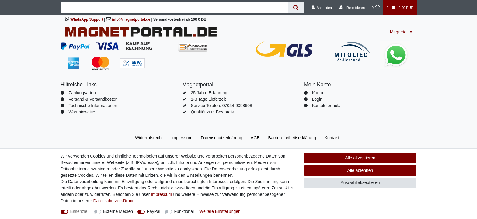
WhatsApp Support (86, 19)
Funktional (184, 211)
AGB (255, 137)
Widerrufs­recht (149, 137)
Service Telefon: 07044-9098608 (221, 105)
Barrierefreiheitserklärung (292, 137)
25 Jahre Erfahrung (209, 92)
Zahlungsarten (82, 92)
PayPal (153, 211)
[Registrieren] (352, 7)
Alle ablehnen (360, 170)
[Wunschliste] (375, 7)
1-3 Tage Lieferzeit (208, 99)
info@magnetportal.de (131, 19)
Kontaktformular (327, 105)
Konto (317, 92)
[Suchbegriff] (174, 7)
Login (317, 99)
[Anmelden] (321, 7)
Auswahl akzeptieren (360, 182)
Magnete (399, 32)
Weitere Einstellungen (220, 211)
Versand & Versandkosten (92, 99)
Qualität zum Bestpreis (212, 111)
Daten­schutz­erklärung (221, 137)
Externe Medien (118, 211)
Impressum (181, 137)
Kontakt (332, 137)
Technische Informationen (92, 105)
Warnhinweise (81, 111)
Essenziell (79, 211)
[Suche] (296, 7)
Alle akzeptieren (360, 157)
